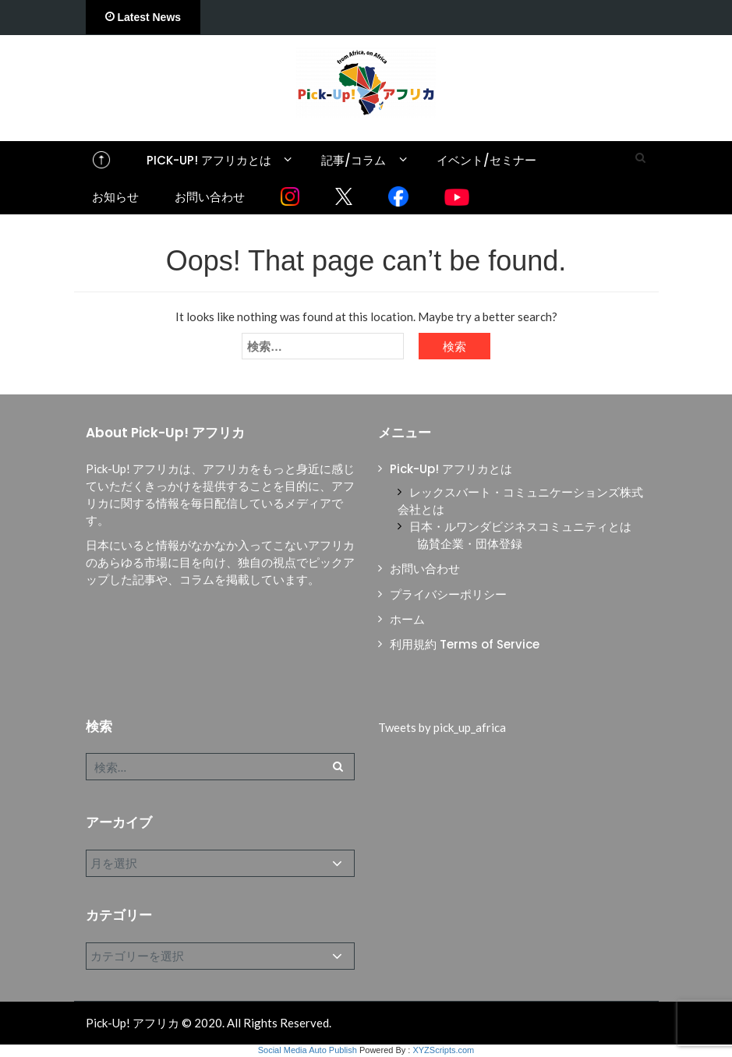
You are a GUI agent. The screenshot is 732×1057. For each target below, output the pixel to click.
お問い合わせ (210, 197)
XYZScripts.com (443, 1050)
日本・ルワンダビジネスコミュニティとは (520, 526)
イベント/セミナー (486, 160)
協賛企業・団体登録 (469, 544)
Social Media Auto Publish (307, 1050)
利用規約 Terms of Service (464, 644)
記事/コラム (353, 160)
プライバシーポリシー (448, 594)
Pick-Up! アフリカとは (209, 160)
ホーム (407, 619)
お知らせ (115, 197)
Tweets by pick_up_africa (442, 727)
